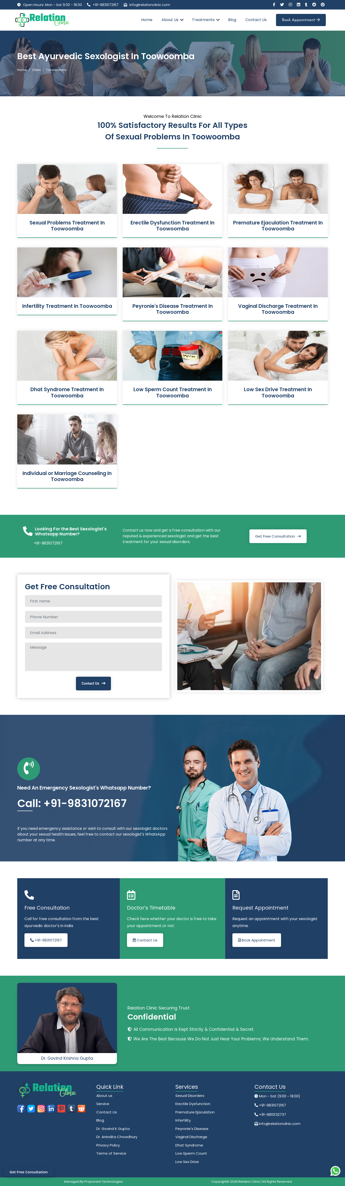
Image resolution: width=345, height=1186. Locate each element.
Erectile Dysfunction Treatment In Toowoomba (172, 226)
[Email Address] (93, 633)
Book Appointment (301, 20)
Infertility (183, 1120)
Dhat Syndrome (189, 1145)
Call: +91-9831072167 (71, 803)
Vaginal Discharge (191, 1136)
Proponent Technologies (103, 1181)
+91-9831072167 (106, 4)
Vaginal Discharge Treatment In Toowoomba (278, 309)
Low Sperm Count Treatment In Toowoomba (172, 392)
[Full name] (93, 601)
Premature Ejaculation (195, 1112)
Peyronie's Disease (191, 1128)
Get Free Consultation (275, 536)
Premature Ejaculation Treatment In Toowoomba (278, 226)
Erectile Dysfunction (192, 1103)
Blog (232, 20)
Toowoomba (56, 70)
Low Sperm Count (191, 1153)
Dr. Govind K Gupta (113, 1128)
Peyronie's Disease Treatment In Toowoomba (172, 309)
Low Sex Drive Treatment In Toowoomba (278, 392)
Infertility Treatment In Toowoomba (67, 306)
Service (102, 1103)
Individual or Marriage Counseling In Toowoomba (67, 476)
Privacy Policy (108, 1145)
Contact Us (256, 20)
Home (146, 20)
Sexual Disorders (189, 1095)
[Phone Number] (93, 617)
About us (104, 1095)
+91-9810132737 (272, 1114)
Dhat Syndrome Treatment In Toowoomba (67, 392)
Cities (36, 70)
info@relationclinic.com (149, 4)
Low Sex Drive (187, 1161)
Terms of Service (111, 1153)
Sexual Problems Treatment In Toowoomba (67, 226)
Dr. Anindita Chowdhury (116, 1136)
